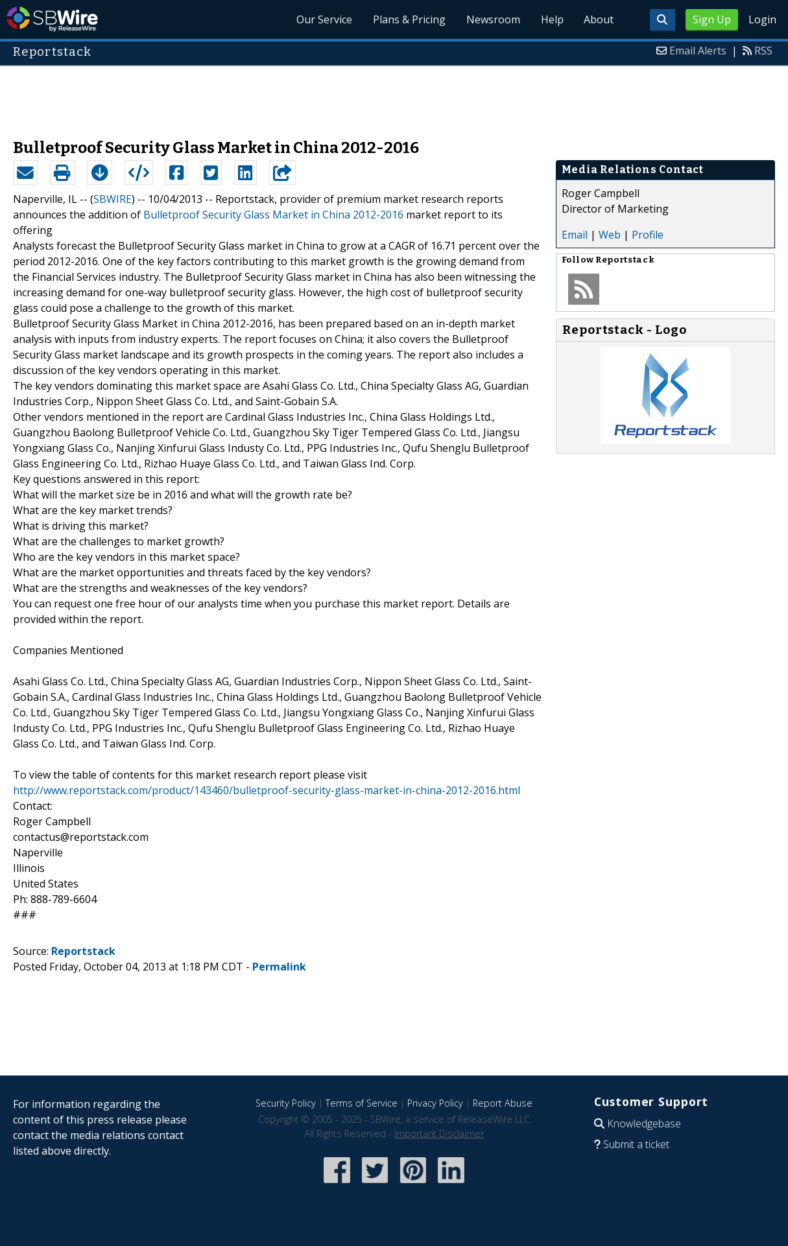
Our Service (324, 19)
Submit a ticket (636, 1144)
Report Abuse (502, 1103)
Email (575, 235)
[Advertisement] (394, 96)
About (599, 19)
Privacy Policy (435, 1103)
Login (762, 19)
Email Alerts (697, 50)
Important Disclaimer (439, 1133)
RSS (763, 50)
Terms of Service (362, 1103)
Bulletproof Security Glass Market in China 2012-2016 (273, 214)
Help (551, 19)
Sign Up (712, 19)
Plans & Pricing (408, 19)
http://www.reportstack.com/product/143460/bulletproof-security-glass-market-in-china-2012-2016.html (266, 790)
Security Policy (286, 1103)
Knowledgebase (644, 1123)
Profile (647, 235)
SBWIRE (112, 199)
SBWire (52, 19)
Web (610, 235)
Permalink (279, 966)
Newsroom (492, 19)
